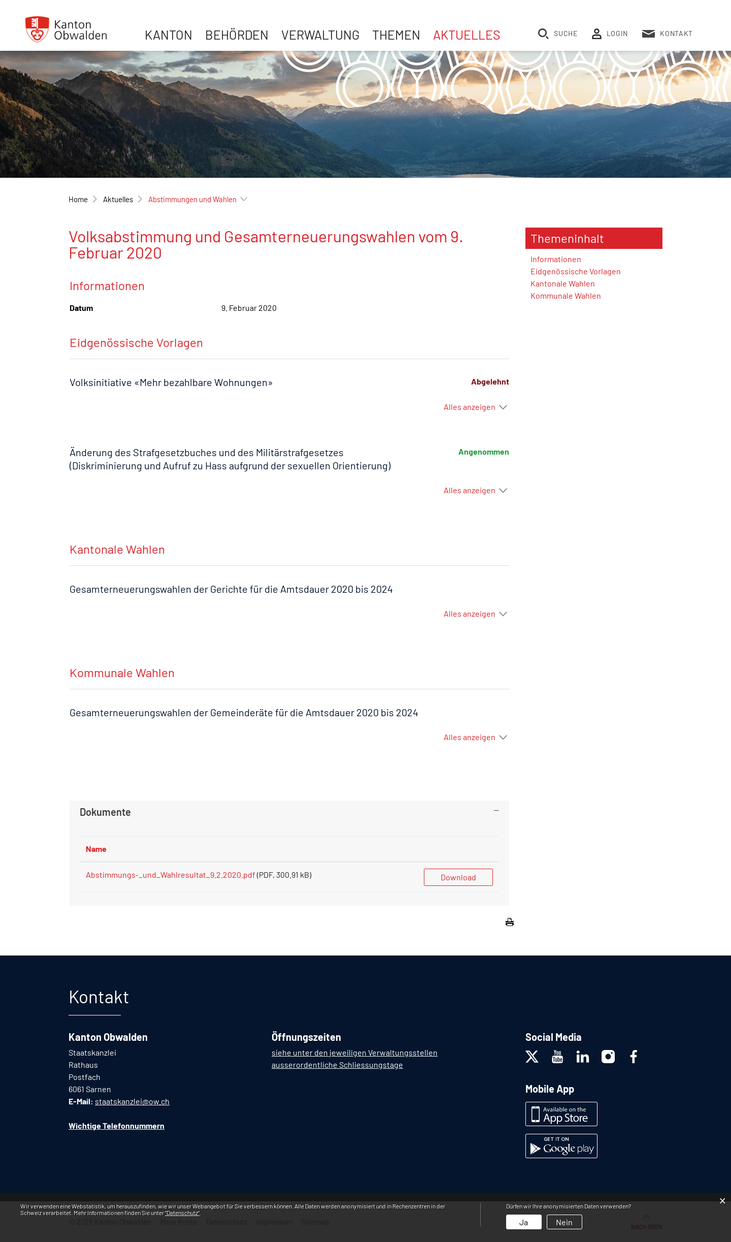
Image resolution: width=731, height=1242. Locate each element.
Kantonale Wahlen (562, 283)
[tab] (289, 812)
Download (458, 877)
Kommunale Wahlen (565, 295)
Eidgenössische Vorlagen (575, 271)
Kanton (168, 34)
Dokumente (105, 812)
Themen (396, 34)
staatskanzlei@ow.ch (132, 1101)
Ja (523, 1222)
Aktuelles (467, 34)
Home (78, 199)
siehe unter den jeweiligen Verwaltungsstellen (355, 1052)
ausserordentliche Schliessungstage (337, 1064)
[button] (118, 199)
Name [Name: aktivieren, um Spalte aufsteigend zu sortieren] (96, 848)
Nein (564, 1222)
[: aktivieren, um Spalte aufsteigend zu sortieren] (458, 849)
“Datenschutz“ (182, 1212)
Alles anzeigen (469, 406)
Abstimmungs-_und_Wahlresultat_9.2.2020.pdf (170, 874)
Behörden (237, 34)
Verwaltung (320, 34)
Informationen (555, 259)
